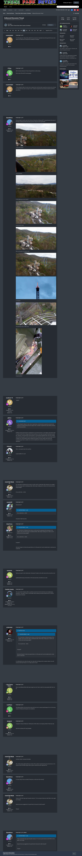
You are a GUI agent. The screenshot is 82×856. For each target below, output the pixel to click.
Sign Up (76, 2)
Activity (10, 6)
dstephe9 (9, 721)
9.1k (9, 638)
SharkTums (9, 524)
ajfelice (9, 418)
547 (13, 30)
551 (24, 30)
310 (9, 128)
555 (35, 30)
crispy (10, 24)
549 (18, 30)
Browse (5, 7)
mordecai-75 (9, 398)
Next (41, 30)
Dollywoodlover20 (76, 29)
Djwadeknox (9, 117)
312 (9, 79)
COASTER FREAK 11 (9, 482)
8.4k (9, 600)
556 (37, 30)
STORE (66, 9)
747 (9, 429)
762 (9, 697)
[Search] (63, 7)
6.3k (9, 46)
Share (44, 24)
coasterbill (9, 502)
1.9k (9, 732)
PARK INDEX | (62, 9)
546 (10, 30)
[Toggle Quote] (17, 421)
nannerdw (9, 570)
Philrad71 (9, 446)
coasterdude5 (9, 35)
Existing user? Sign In (67, 2)
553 (29, 30)
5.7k (9, 457)
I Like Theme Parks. (9, 685)
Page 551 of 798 (49, 30)
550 (21, 30)
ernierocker (9, 627)
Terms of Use (5, 854)
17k (9, 513)
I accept (75, 853)
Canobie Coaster (9, 589)
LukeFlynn (9, 705)
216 (9, 715)
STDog (9, 68)
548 (15, 30)
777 (9, 581)
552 (26, 30)
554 (32, 30)
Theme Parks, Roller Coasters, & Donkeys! (22, 25)
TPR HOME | (58, 9)
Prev (7, 30)
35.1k (9, 535)
